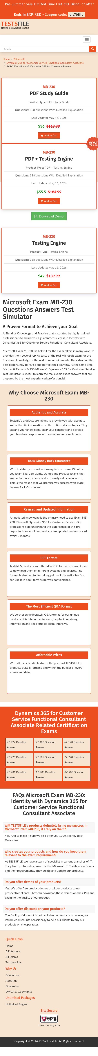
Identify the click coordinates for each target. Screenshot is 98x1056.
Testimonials (13, 962)
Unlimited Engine (17, 1004)
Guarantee (12, 986)
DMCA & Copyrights (19, 991)
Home (6, 59)
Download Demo (49, 216)
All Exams (12, 956)
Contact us (12, 975)
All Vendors (13, 951)
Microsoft (19, 59)
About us (11, 980)
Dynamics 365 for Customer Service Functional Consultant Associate (45, 62)
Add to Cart (49, 135)
